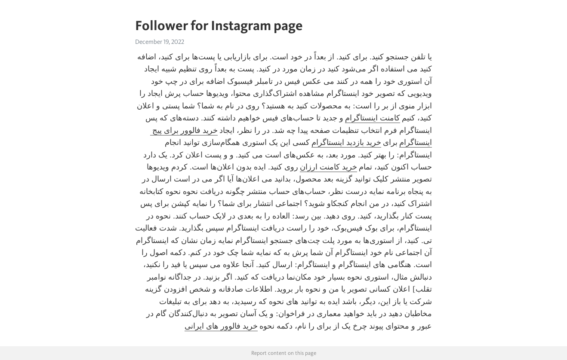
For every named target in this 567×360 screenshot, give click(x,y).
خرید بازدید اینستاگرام (346, 142)
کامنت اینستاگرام (372, 118)
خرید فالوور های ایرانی (221, 326)
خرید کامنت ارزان (328, 167)
